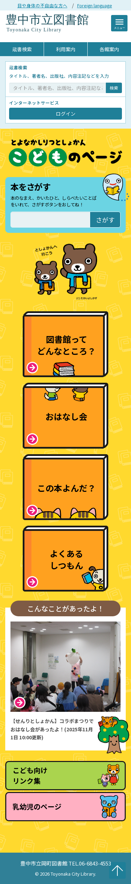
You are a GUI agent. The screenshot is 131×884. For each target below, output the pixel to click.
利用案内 (65, 49)
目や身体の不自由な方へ (42, 5)
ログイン (65, 113)
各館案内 (109, 49)
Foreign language (94, 5)
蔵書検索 (22, 49)
